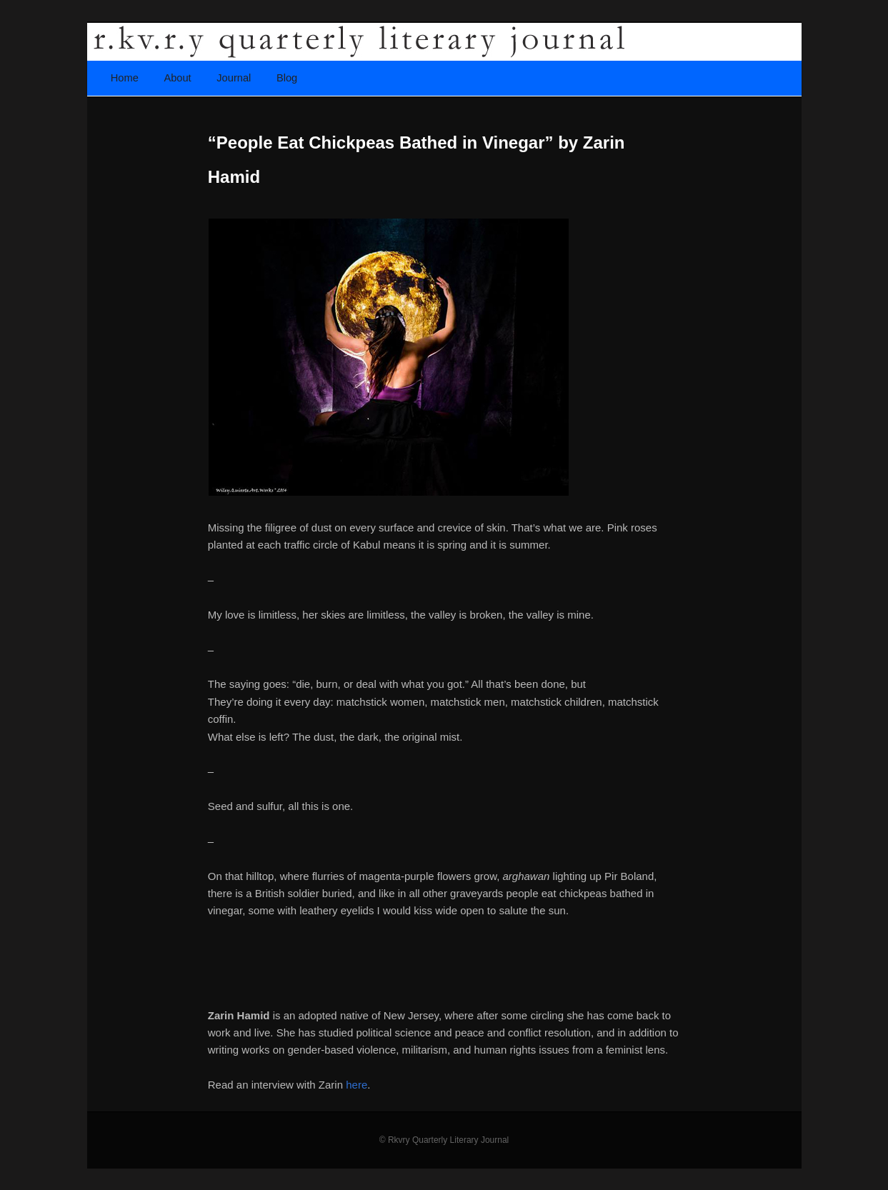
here (356, 1085)
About (177, 78)
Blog (286, 78)
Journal (233, 78)
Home (125, 78)
